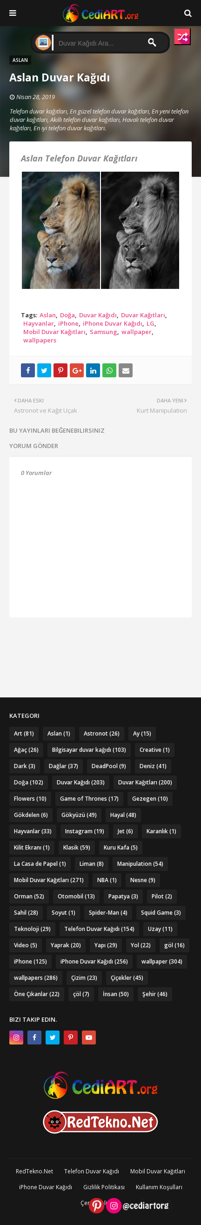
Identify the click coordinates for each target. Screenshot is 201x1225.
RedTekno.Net (34, 1171)
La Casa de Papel (40, 864)
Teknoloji (32, 929)
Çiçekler (127, 978)
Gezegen (150, 799)
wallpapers (39, 340)
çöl (81, 994)
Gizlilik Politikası (104, 1187)
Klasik (76, 847)
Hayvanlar (38, 323)
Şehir (155, 994)
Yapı (105, 945)
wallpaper (136, 332)
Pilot (162, 896)
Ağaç (26, 750)
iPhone (68, 323)
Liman (92, 864)
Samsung (103, 332)
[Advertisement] (100, 640)
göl (174, 945)
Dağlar (63, 766)
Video (25, 945)
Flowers (30, 799)
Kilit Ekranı (32, 847)
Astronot (102, 733)
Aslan (48, 315)
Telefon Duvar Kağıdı (99, 929)
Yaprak (66, 945)
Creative (155, 750)
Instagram (84, 831)
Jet (125, 831)
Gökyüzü (79, 815)
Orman (29, 896)
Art (24, 733)
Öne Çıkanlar (37, 994)
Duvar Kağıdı (98, 315)
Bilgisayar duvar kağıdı (89, 750)
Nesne (142, 880)
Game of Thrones (89, 799)
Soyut (63, 913)
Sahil (26, 913)
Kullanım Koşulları (159, 1187)
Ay (142, 733)
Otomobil (76, 896)
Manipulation (140, 864)
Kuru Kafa (121, 847)
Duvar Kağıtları (143, 315)
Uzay (160, 929)
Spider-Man (108, 913)
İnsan (116, 994)
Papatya (123, 896)
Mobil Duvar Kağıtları (54, 332)
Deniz (153, 766)
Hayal (123, 815)
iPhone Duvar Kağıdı (112, 323)
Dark (24, 766)
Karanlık (161, 831)
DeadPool (109, 766)
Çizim (84, 978)
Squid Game (161, 913)
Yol (141, 945)
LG (150, 323)
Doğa (67, 315)
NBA (107, 880)
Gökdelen (31, 815)
